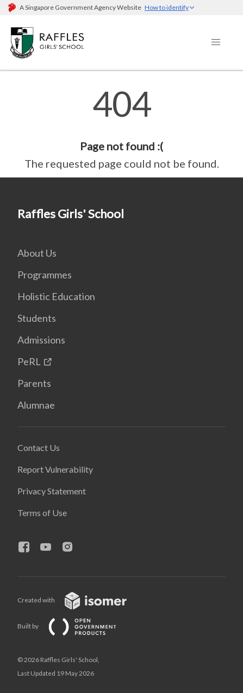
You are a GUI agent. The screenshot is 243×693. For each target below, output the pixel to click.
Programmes (44, 275)
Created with (80, 600)
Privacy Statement (51, 491)
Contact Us (38, 447)
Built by (75, 626)
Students (36, 318)
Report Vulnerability (55, 469)
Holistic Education (56, 296)
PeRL (29, 361)
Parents (34, 383)
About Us (37, 253)
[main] (121, 129)
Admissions (41, 340)
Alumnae (36, 405)
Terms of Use (42, 512)
